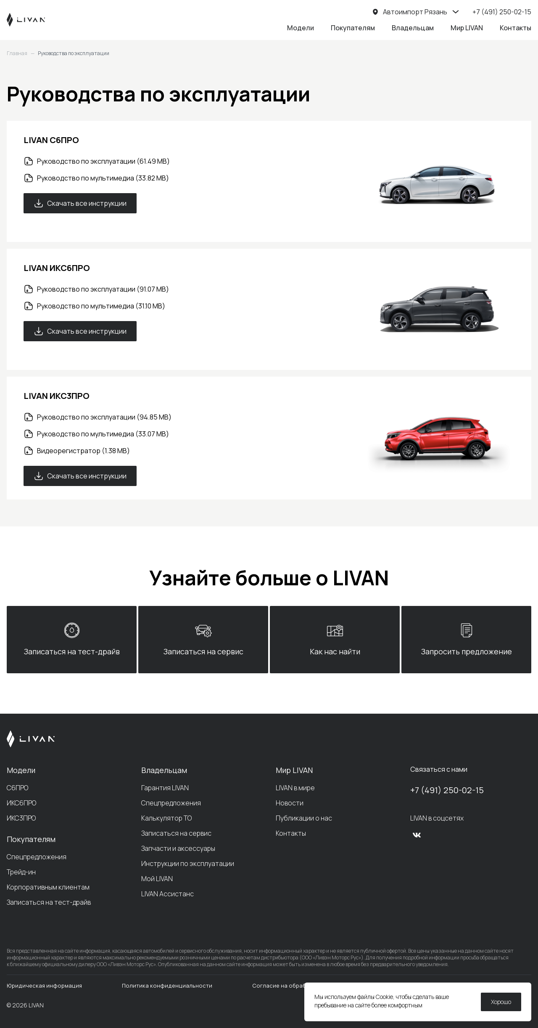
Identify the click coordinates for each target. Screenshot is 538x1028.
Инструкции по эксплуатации (187, 863)
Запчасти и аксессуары (178, 848)
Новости (289, 803)
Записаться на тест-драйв (49, 902)
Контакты (515, 27)
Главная (17, 53)
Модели (300, 27)
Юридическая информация (44, 985)
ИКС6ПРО (21, 803)
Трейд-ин (21, 872)
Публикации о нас (304, 818)
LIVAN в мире (295, 787)
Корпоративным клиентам (48, 887)
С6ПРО (17, 787)
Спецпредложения (36, 856)
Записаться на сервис (176, 833)
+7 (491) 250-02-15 (447, 790)
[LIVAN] (26, 20)
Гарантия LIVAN (165, 787)
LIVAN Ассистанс (167, 893)
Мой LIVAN (157, 878)
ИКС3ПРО (21, 818)
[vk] (417, 835)
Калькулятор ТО (166, 818)
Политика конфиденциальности (167, 985)
